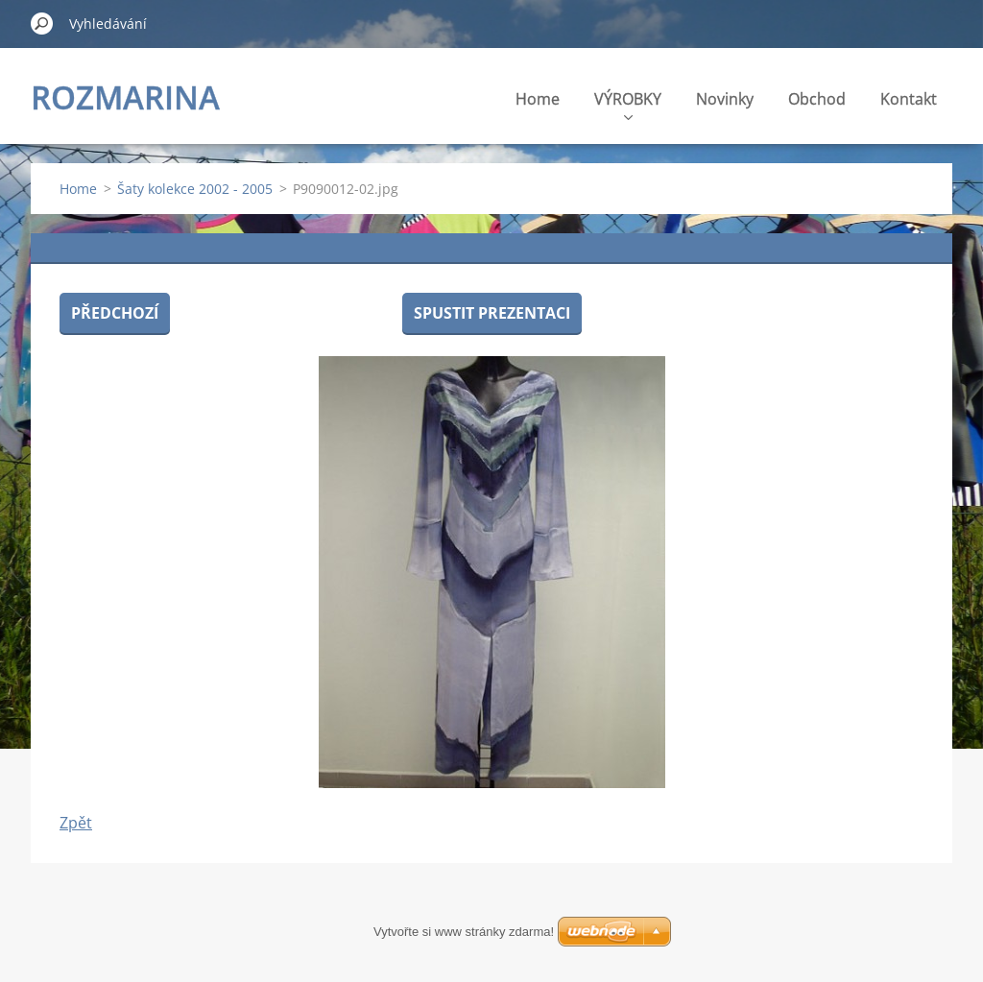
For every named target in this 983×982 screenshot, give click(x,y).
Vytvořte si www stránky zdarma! (463, 931)
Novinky (725, 98)
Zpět (76, 822)
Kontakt (908, 98)
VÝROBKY (628, 104)
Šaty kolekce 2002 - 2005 (195, 189)
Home (537, 98)
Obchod (817, 98)
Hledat (42, 23)
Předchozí (114, 312)
